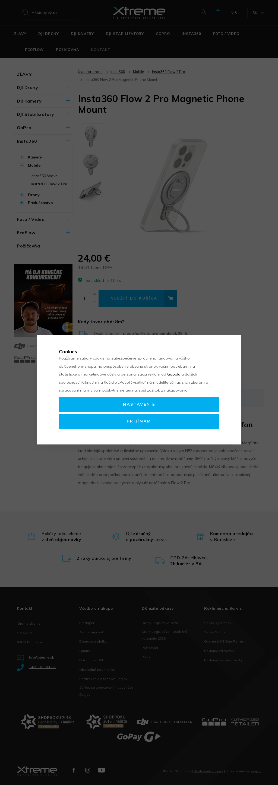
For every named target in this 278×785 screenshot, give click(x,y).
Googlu (173, 374)
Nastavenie (139, 404)
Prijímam (139, 421)
